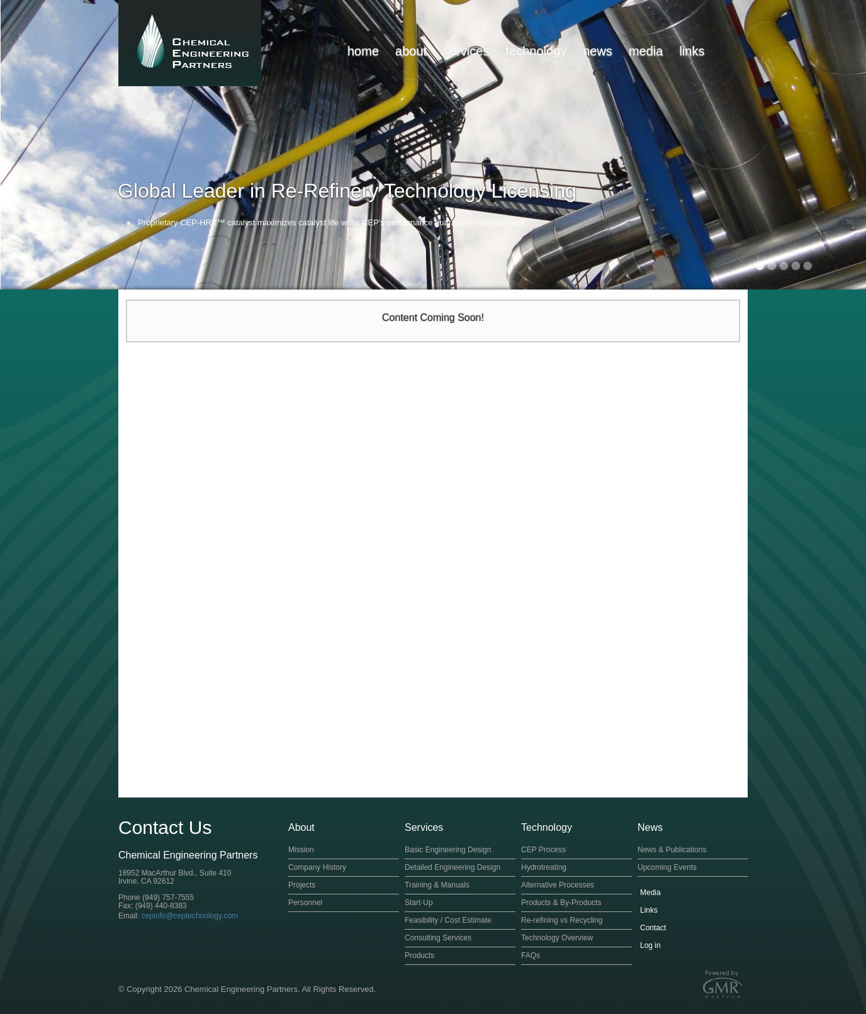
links (691, 51)
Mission (301, 849)
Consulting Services (438, 937)
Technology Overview (557, 937)
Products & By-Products (561, 902)
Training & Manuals (437, 885)
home (363, 51)
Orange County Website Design (722, 984)
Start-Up (419, 902)
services (466, 51)
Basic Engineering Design (448, 849)
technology (535, 51)
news (597, 51)
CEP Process (543, 849)
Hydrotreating (543, 867)
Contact (653, 927)
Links (649, 910)
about (411, 51)
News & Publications (672, 849)
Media (650, 892)
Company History (317, 867)
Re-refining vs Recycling (561, 920)
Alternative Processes (557, 885)
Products (419, 955)
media (646, 51)
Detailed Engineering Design (452, 867)
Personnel (305, 902)
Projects (301, 885)
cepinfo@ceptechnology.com (190, 915)
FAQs (530, 955)
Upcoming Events (667, 867)
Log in (650, 945)
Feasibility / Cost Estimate (448, 920)
